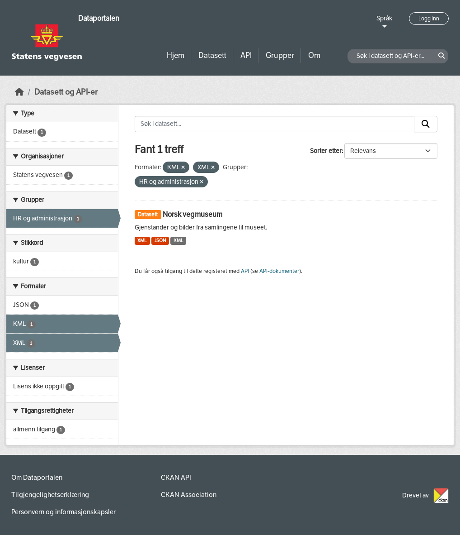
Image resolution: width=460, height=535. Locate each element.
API (246, 55)
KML (178, 241)
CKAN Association (188, 495)
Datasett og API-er (66, 92)
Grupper (280, 55)
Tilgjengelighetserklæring (50, 495)
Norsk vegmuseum (192, 214)
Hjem (175, 55)
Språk (384, 18)
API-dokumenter (279, 271)
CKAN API (176, 477)
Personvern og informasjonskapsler (63, 512)
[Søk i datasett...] (275, 124)
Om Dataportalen (36, 477)
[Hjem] (19, 92)
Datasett (212, 55)
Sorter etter (326, 151)
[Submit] (425, 124)
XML (142, 241)
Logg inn (428, 18)
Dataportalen (98, 18)
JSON (160, 241)
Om (314, 55)
